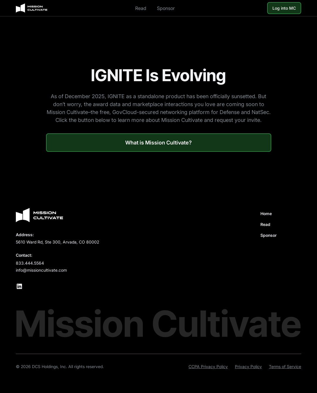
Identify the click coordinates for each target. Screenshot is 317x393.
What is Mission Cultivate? (158, 142)
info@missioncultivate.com (41, 270)
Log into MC (284, 8)
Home (266, 213)
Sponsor (166, 8)
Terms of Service (285, 366)
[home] (32, 8)
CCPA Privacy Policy (208, 366)
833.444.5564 (30, 263)
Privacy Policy (248, 366)
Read (140, 8)
